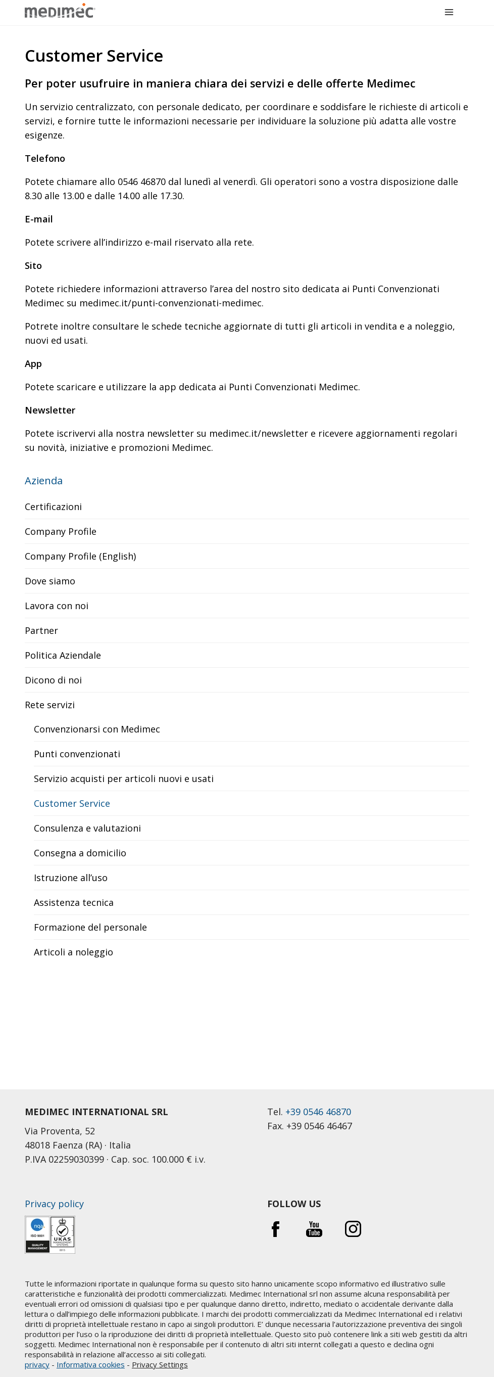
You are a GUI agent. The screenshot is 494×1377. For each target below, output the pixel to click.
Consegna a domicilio (80, 853)
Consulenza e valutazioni (87, 828)
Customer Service (72, 803)
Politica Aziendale (63, 655)
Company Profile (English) (80, 556)
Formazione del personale (90, 927)
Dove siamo (50, 581)
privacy (37, 1364)
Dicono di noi (53, 680)
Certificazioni (53, 506)
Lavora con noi (56, 606)
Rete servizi (50, 705)
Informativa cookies (91, 1364)
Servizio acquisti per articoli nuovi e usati (124, 778)
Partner (41, 630)
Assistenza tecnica (74, 902)
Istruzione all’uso (71, 877)
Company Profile (60, 531)
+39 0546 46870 (318, 1112)
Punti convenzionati (77, 754)
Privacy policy (54, 1204)
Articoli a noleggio (73, 952)
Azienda (44, 480)
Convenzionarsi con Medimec (97, 729)
